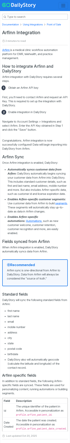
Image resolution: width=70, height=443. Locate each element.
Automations (34, 221)
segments (61, 203)
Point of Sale (54, 24)
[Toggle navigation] (63, 5)
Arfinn (6, 50)
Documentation (10, 24)
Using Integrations (33, 24)
